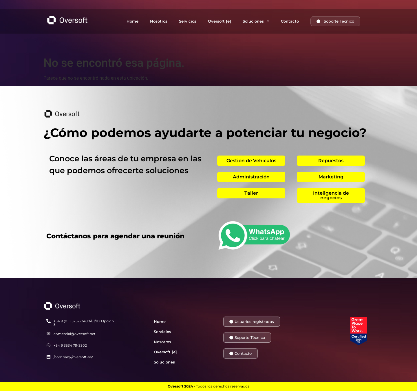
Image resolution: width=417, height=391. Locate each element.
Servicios (187, 21)
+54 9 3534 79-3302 (70, 345)
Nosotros (158, 21)
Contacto (290, 21)
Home (132, 21)
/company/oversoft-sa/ (73, 357)
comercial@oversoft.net (75, 334)
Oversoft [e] (219, 21)
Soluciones (256, 21)
